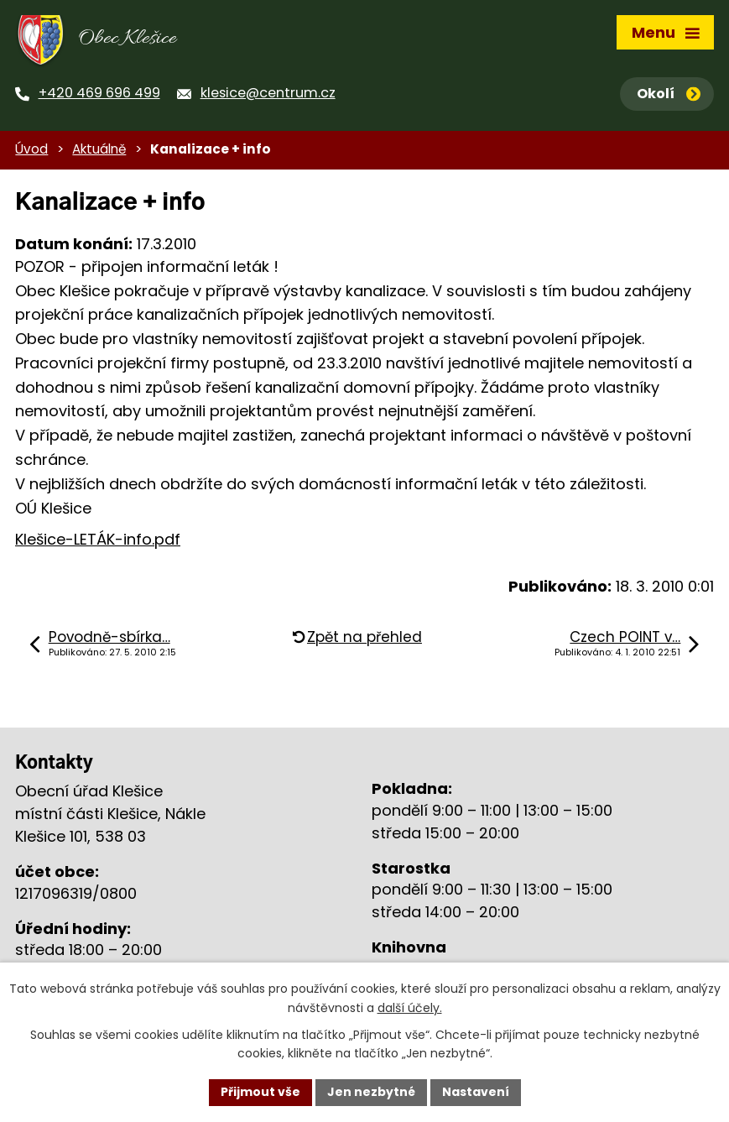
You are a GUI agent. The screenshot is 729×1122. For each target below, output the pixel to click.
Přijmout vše (260, 1091)
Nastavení (475, 1091)
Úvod (31, 149)
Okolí (668, 93)
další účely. (410, 1007)
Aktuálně (99, 149)
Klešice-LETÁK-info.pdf (97, 539)
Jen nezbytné (371, 1091)
